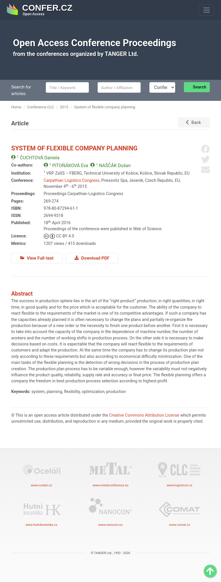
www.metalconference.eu (110, 472)
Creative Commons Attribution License (144, 415)
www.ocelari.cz (41, 472)
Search (199, 87)
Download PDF (92, 258)
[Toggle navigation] (206, 10)
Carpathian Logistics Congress (72, 180)
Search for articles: (21, 90)
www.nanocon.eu (110, 512)
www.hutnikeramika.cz (41, 512)
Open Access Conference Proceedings (94, 42)
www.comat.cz (179, 512)
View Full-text (37, 258)
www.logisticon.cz (179, 472)
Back (196, 122)
